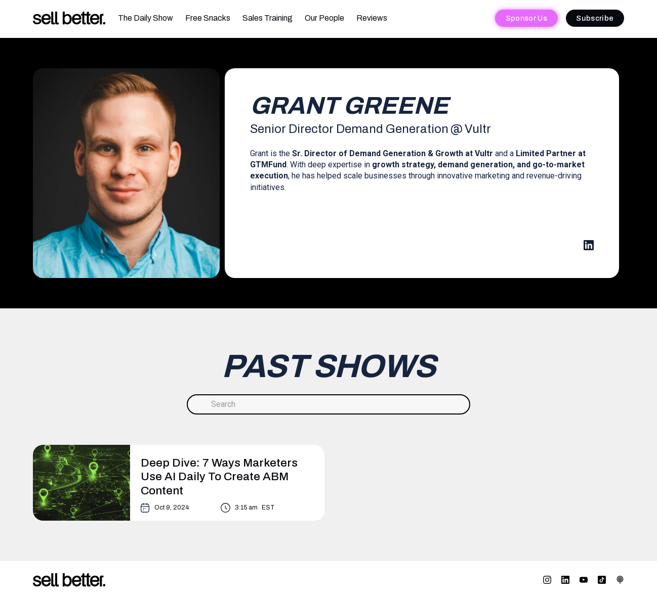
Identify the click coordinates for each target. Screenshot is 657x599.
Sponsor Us (526, 18)
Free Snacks (207, 18)
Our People (324, 18)
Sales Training (267, 18)
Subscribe (594, 18)
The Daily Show (145, 18)
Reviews (371, 18)
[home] (69, 18)
